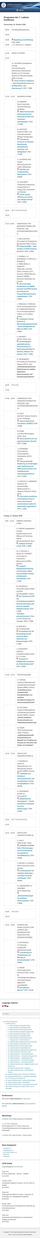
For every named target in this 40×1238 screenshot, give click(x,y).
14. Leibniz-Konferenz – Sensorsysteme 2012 (20, 1054)
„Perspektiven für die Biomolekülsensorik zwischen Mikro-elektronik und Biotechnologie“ (25, 636)
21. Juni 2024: (6, 1124)
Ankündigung (7, 1150)
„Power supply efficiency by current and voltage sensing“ (25, 197)
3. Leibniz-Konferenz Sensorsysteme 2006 (19, 1029)
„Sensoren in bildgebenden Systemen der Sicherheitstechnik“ (25, 661)
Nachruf (5, 1156)
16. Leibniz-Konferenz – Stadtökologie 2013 (20, 1058)
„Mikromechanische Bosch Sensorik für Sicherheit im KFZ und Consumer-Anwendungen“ (25, 117)
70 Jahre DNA (26, 1098)
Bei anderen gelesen (9, 1152)
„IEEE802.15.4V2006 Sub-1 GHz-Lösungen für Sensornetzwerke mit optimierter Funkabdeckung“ (25, 850)
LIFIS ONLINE (18, 1166)
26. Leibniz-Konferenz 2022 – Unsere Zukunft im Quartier (22, 1084)
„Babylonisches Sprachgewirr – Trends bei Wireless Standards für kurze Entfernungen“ (25, 804)
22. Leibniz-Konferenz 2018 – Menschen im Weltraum (21, 1074)
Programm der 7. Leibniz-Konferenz (20, 1040)
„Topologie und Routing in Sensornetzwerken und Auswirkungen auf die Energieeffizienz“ (25, 778)
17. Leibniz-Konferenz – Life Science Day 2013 (21, 1060)
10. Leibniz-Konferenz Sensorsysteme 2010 (20, 1046)
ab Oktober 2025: (7, 1119)
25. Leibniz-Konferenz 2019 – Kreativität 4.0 (18, 1082)
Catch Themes (27, 1234)
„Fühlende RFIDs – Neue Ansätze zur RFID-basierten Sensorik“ (27, 249)
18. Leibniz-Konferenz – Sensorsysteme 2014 (20, 1062)
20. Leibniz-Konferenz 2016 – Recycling (19, 1068)
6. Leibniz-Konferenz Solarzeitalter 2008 (19, 1035)
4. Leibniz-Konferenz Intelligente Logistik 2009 (21, 1031)
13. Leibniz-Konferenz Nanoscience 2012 (19, 1052)
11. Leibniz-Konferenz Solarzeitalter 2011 (19, 1048)
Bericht (5, 1154)
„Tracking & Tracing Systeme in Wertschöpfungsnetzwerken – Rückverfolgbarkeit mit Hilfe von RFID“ (27, 324)
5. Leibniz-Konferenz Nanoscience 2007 (19, 1033)
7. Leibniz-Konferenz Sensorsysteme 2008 (19, 1038)
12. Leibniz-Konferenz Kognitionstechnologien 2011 (22, 1050)
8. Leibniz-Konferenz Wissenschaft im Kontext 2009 (22, 1042)
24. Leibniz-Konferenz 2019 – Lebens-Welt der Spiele (20, 1080)
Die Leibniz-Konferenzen (10, 1021)
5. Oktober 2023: (7, 1135)
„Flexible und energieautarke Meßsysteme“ (23, 172)
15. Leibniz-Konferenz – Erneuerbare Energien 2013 (22, 1056)
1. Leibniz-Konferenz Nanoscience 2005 (19, 1025)
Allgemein (6, 1148)
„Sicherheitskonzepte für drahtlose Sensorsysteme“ (25, 898)
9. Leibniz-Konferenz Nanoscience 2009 (19, 1044)
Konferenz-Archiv (10, 1023)
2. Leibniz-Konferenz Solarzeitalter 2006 (19, 1027)
